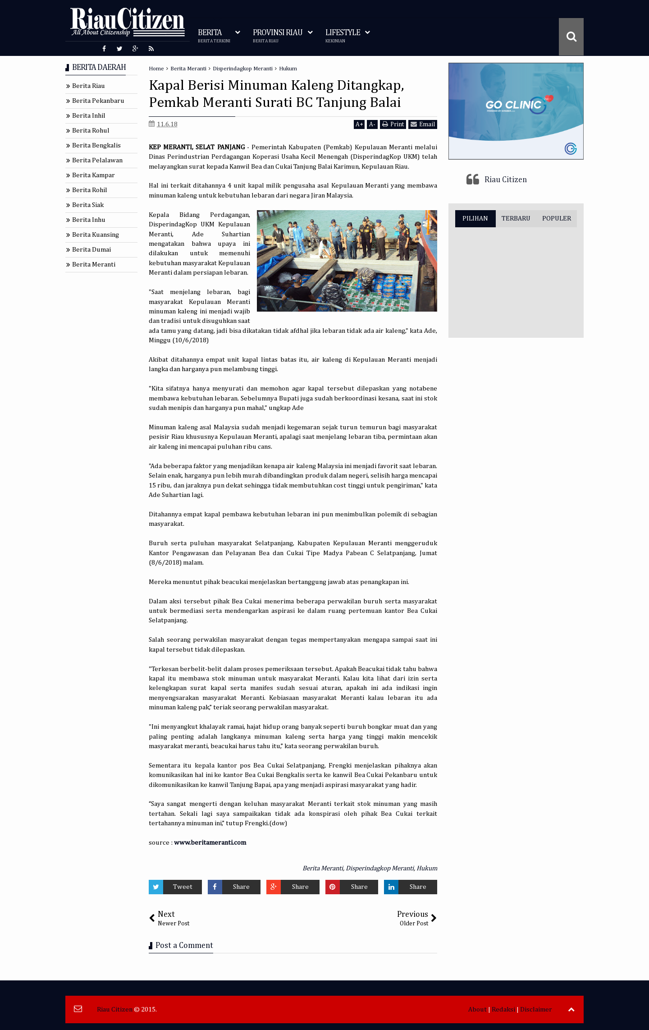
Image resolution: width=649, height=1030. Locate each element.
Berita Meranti (322, 868)
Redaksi (503, 1009)
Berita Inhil (88, 115)
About (477, 1009)
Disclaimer (536, 1009)
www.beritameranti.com (210, 842)
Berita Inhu (88, 219)
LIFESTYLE (342, 36)
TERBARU (516, 218)
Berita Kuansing (95, 234)
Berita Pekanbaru (98, 100)
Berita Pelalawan (97, 160)
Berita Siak (88, 205)
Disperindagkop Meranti (380, 868)
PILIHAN (475, 218)
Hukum (426, 868)
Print (393, 124)
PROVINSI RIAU (277, 36)
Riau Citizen (505, 180)
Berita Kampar (93, 175)
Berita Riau (88, 86)
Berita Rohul (91, 130)
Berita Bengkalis (96, 145)
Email (423, 124)
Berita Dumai (91, 249)
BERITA (214, 36)
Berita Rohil (89, 190)
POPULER (556, 218)
